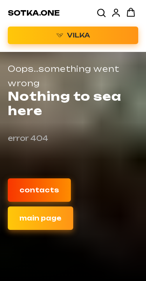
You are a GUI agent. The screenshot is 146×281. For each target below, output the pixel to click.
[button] (101, 12)
